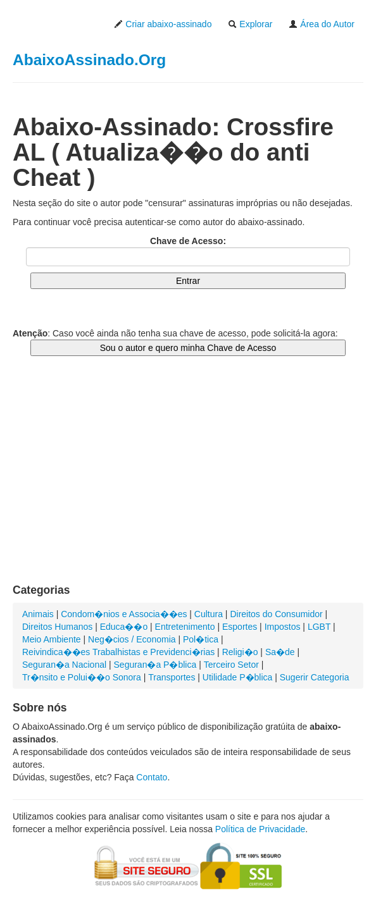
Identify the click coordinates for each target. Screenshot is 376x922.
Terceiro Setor (231, 665)
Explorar (250, 24)
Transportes (171, 677)
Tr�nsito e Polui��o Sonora (81, 677)
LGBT (319, 627)
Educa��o (123, 627)
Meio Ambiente (51, 639)
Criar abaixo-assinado (162, 24)
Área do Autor (321, 24)
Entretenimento (185, 627)
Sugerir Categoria (314, 677)
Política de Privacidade (260, 829)
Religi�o (240, 652)
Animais (38, 614)
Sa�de (280, 652)
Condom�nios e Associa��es (124, 614)
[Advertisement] (188, 482)
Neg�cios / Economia (132, 639)
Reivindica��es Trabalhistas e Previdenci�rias (118, 652)
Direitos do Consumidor (276, 614)
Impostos (283, 627)
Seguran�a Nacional (64, 665)
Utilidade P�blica (238, 677)
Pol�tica (200, 639)
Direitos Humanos (57, 627)
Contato (151, 777)
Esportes (239, 627)
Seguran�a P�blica (155, 665)
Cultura (208, 614)
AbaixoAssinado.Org (89, 59)
